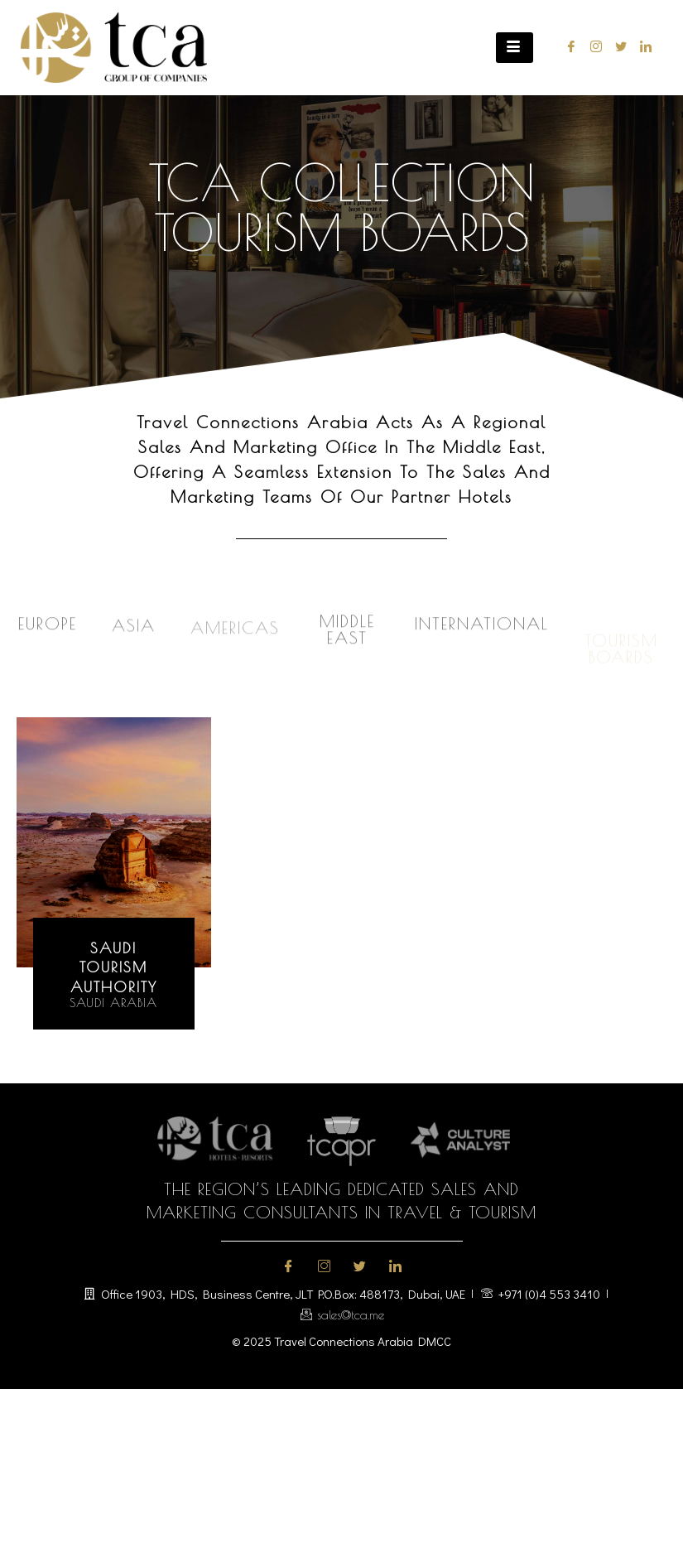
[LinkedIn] (642, 47)
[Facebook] (567, 47)
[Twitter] (617, 47)
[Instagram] (592, 47)
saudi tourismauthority (113, 967)
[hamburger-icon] (514, 47)
